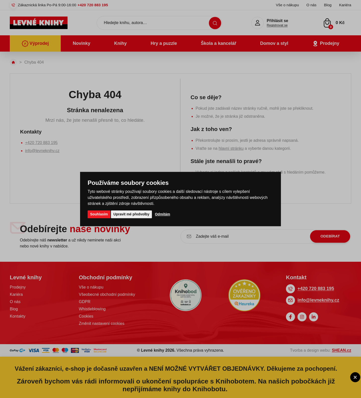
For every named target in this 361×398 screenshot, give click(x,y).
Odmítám (162, 214)
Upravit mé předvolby (131, 214)
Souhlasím (99, 214)
